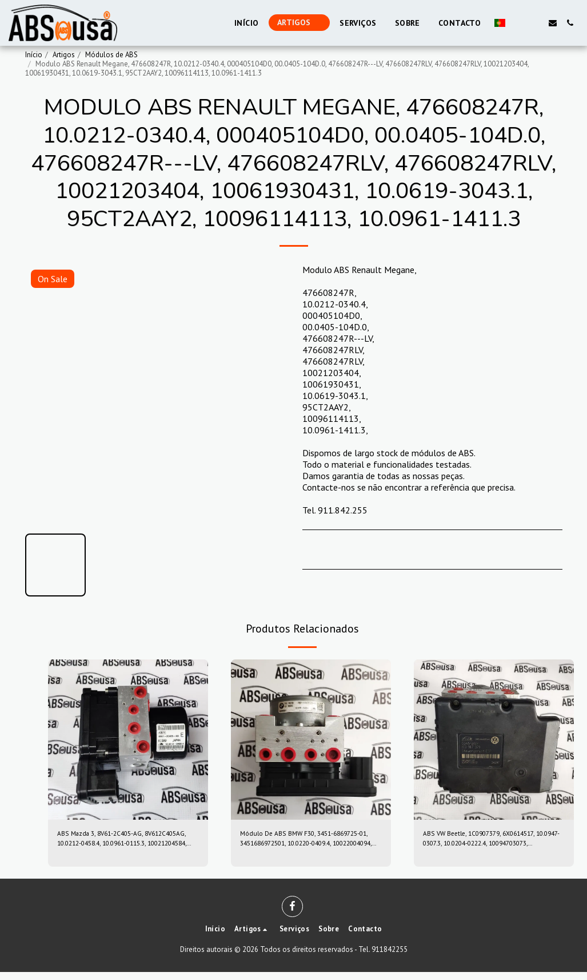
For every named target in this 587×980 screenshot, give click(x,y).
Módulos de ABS (111, 55)
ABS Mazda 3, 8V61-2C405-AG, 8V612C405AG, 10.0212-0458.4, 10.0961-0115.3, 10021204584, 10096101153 (120, 843)
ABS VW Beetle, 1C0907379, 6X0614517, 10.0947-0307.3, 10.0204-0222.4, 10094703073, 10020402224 (486, 843)
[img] (128, 739)
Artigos (64, 55)
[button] (518, 23)
